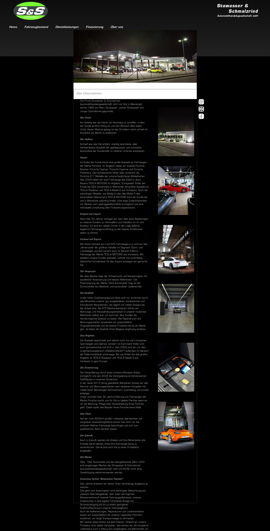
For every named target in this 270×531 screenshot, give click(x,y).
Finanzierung (94, 27)
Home (13, 27)
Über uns (116, 27)
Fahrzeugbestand (36, 27)
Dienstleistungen (67, 27)
